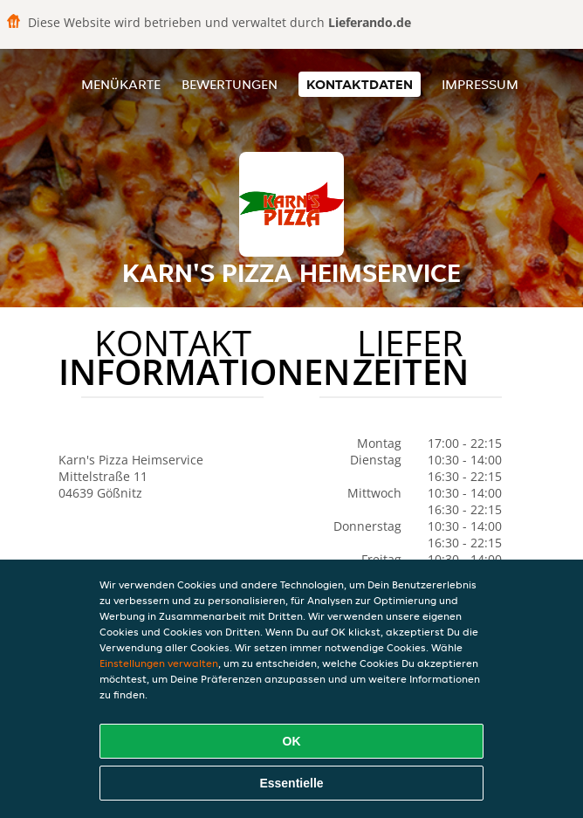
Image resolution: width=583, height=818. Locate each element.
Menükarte (121, 84)
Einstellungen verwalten (158, 663)
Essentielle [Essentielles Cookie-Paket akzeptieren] (291, 783)
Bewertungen (230, 84)
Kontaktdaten (359, 84)
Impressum (480, 84)
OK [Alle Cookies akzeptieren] (292, 741)
